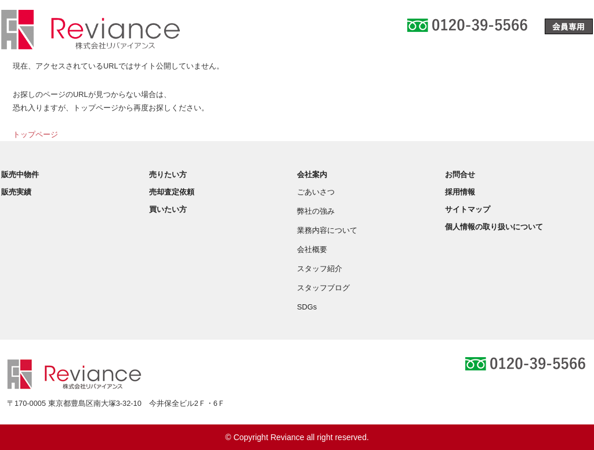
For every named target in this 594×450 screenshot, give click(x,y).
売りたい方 (168, 174)
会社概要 (312, 249)
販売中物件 (20, 174)
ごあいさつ (316, 192)
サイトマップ (467, 209)
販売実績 (16, 192)
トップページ (35, 134)
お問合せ (460, 174)
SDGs (307, 307)
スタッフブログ (323, 287)
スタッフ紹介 (319, 268)
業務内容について (327, 230)
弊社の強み (316, 211)
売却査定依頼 (171, 192)
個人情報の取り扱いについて (494, 226)
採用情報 (460, 192)
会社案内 (312, 174)
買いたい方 (168, 209)
